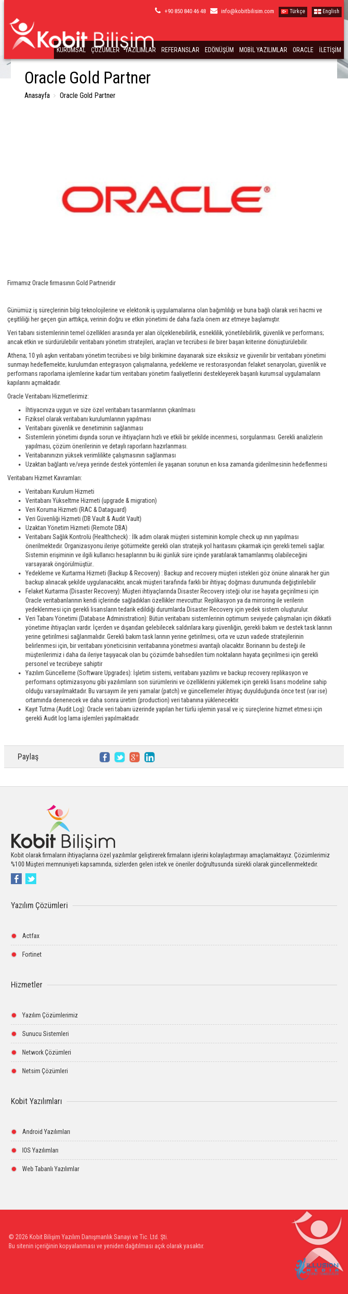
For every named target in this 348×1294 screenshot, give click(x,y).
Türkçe (293, 11)
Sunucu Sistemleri (45, 1033)
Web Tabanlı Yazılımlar (50, 1168)
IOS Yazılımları (40, 1150)
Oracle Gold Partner (87, 95)
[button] (317, 1247)
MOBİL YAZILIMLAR (263, 50)
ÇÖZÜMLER (105, 50)
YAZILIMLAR (140, 50)
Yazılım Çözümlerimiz (50, 1015)
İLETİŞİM (330, 50)
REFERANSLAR (180, 50)
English (326, 11)
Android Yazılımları (46, 1131)
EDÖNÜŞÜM (219, 50)
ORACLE (303, 50)
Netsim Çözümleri (45, 1071)
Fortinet (32, 954)
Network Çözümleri (46, 1052)
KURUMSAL (71, 50)
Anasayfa (37, 95)
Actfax (30, 935)
